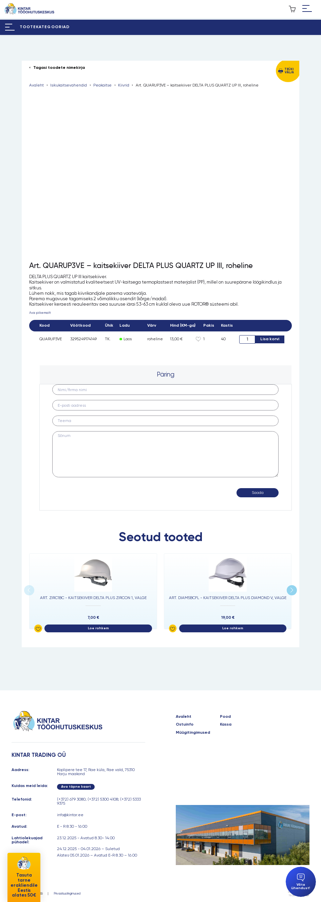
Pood (225, 717)
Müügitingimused (193, 733)
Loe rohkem (98, 628)
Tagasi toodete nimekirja (59, 68)
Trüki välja (289, 71)
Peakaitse (102, 85)
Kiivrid (123, 85)
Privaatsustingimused (67, 893)
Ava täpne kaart (76, 786)
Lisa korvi (269, 339)
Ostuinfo (184, 725)
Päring (165, 374)
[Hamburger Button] (307, 9)
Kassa (225, 725)
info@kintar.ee (70, 814)
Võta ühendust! (300, 882)
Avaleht (36, 85)
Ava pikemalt (40, 312)
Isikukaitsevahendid (68, 85)
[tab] (165, 375)
